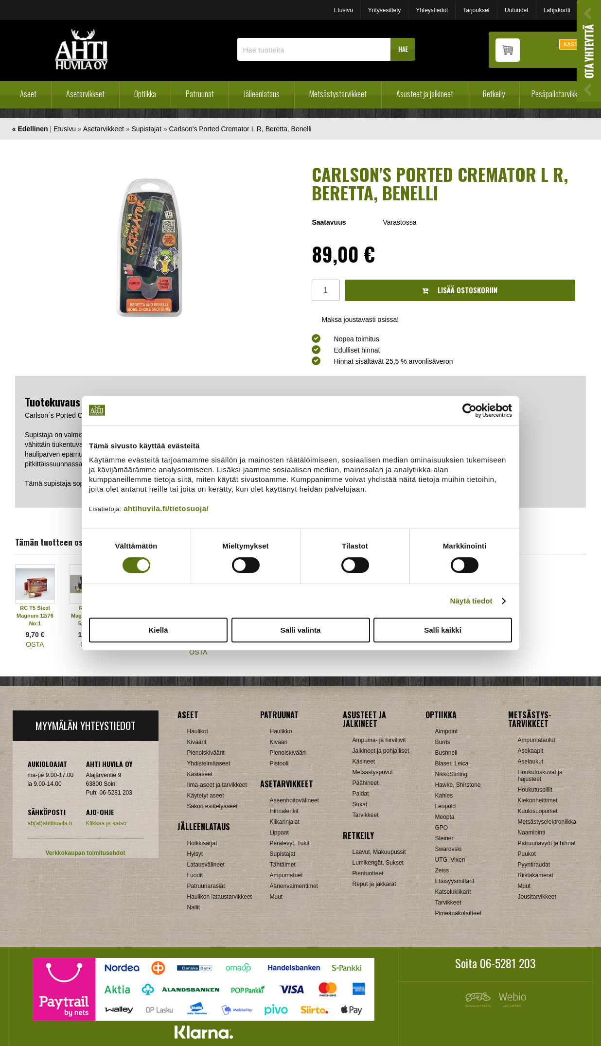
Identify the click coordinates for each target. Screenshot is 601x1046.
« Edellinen (30, 129)
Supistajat (146, 129)
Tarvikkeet (366, 815)
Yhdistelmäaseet (208, 763)
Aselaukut (531, 761)
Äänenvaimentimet (294, 886)
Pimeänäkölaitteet (458, 913)
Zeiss (442, 870)
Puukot (527, 854)
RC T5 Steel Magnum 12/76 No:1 (35, 615)
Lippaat (279, 832)
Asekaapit (531, 750)
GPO (441, 827)
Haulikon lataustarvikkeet (219, 896)
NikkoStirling (451, 774)
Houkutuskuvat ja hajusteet (540, 775)
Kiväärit (197, 742)
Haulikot (197, 731)
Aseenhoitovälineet (294, 800)
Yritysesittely (384, 10)
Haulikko (281, 731)
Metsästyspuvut (373, 772)
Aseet (28, 94)
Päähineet (366, 783)
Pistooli (279, 763)
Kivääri (279, 742)
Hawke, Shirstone (458, 784)
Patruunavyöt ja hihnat (547, 843)
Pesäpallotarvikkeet (558, 94)
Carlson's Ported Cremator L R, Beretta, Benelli (240, 129)
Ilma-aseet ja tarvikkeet (217, 784)
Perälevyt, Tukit (290, 843)
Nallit (193, 907)
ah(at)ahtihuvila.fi (50, 823)
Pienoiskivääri (288, 752)
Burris (442, 742)
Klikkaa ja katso (106, 823)
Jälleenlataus (262, 94)
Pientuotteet (368, 873)
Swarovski (448, 849)
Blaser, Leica (452, 763)
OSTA (35, 644)
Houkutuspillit (535, 789)
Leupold (445, 806)
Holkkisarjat (202, 843)
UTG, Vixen (450, 859)
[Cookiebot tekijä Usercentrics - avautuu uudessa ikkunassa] (469, 410)
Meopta (445, 817)
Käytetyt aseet (205, 795)
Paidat (361, 793)
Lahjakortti (557, 10)
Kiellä (158, 630)
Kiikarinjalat (285, 821)
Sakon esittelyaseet (212, 806)
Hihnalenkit (284, 811)
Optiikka (145, 94)
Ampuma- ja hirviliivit (379, 740)
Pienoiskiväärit (206, 752)
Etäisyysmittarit (455, 881)
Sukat (360, 804)
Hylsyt (195, 854)
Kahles (444, 795)
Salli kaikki (442, 630)
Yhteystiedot (432, 10)
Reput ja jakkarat (374, 884)
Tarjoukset (476, 10)
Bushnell (446, 752)
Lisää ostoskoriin (459, 290)
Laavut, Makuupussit (379, 852)
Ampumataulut (536, 740)
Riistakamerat (535, 875)
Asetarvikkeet (85, 94)
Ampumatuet (286, 875)
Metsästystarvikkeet (338, 94)
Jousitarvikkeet (537, 896)
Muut (276, 896)
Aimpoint (446, 731)
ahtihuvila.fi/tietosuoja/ (166, 508)
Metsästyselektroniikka (547, 821)
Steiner (444, 838)
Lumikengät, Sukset (378, 862)
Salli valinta (301, 630)
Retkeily (494, 94)
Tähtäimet (283, 864)
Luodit (195, 875)
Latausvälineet (206, 864)
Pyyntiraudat (534, 864)
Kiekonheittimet (538, 800)
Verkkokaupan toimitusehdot (85, 853)
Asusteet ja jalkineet (424, 94)
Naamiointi (532, 832)
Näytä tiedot (471, 601)
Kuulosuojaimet (538, 811)
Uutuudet (517, 10)
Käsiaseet (200, 774)
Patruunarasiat (206, 886)
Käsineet (364, 761)
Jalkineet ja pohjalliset (381, 750)
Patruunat (200, 94)
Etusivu (343, 10)
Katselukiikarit (453, 891)
